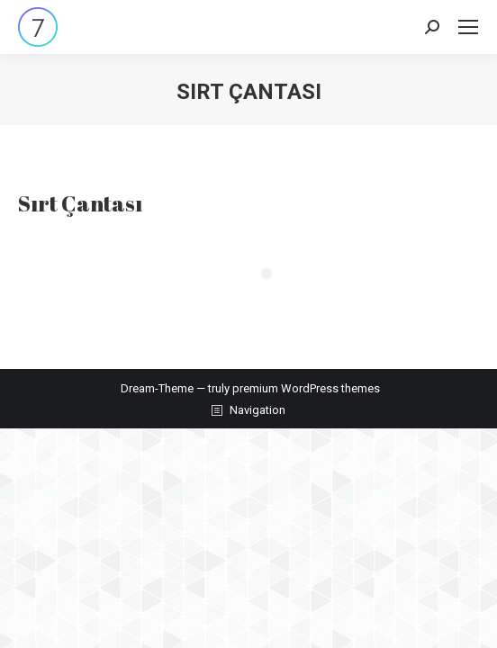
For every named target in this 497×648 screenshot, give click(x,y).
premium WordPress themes (306, 388)
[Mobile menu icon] (468, 27)
